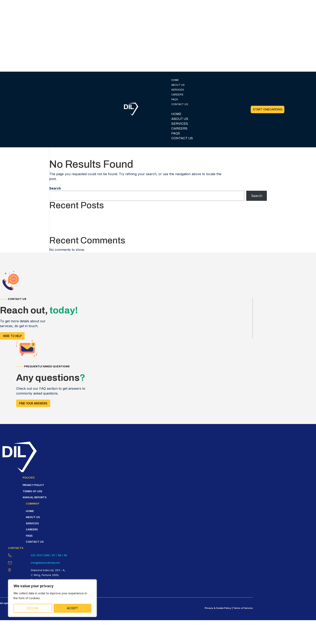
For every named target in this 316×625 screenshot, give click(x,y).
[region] (52, 598)
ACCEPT (72, 608)
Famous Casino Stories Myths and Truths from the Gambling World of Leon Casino (113, 219)
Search (55, 188)
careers (32, 529)
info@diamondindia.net (45, 562)
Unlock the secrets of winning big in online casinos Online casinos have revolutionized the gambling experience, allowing (141, 233)
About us (33, 517)
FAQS (174, 99)
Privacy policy (33, 485)
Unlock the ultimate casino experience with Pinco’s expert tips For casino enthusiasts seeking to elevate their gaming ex (140, 214)
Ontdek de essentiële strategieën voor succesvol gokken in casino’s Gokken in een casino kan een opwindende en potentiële (144, 229)
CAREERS (177, 94)
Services (32, 523)
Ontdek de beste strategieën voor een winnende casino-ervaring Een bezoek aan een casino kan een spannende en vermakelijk (147, 224)
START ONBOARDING (267, 109)
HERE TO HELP (12, 335)
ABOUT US (178, 85)
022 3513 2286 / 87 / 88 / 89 (49, 555)
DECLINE (33, 608)
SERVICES (177, 89)
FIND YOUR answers (33, 403)
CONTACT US (179, 104)
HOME (175, 80)
